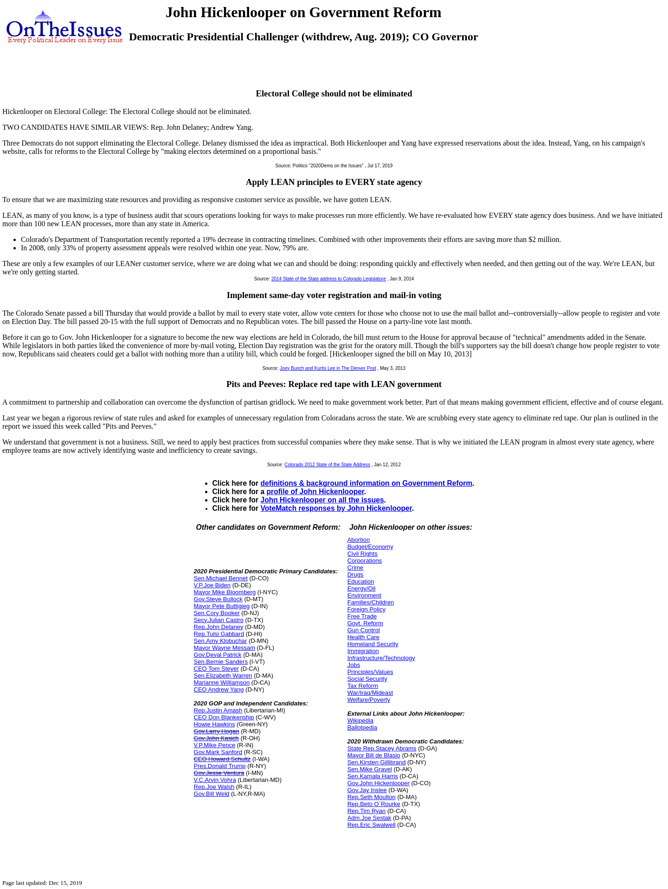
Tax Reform (362, 685)
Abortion (358, 539)
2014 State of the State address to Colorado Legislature (328, 278)
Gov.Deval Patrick (218, 654)
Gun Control (363, 630)
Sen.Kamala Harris (372, 776)
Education (360, 581)
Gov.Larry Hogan (216, 731)
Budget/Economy (370, 546)
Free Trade (362, 616)
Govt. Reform (365, 623)
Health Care (363, 637)
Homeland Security (372, 644)
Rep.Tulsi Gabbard (219, 633)
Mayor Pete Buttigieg (222, 606)
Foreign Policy (366, 609)
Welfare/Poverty (368, 699)
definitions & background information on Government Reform (367, 483)
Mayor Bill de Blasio (373, 755)
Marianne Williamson (222, 682)
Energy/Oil (361, 588)
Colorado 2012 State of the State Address (327, 464)
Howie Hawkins (214, 724)
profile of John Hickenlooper (316, 491)
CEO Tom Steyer (216, 668)
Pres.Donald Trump (220, 765)
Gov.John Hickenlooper (378, 783)
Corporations (364, 560)
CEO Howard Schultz (222, 759)
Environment (364, 595)
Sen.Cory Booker (217, 613)
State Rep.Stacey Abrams (382, 748)
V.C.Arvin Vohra (215, 779)
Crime (355, 567)
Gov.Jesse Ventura (219, 772)
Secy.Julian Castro (219, 619)
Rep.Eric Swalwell (371, 824)
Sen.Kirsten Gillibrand (376, 762)
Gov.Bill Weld (212, 793)
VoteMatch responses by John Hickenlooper (336, 508)
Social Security (367, 678)
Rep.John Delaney (219, 626)
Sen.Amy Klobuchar (220, 640)
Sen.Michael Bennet (221, 578)
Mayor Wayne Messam (224, 647)
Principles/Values (370, 671)
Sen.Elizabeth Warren (223, 675)
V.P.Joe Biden (212, 585)
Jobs (353, 664)
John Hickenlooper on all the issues (322, 500)
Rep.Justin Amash (218, 710)
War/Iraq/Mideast (370, 692)
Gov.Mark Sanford (218, 752)
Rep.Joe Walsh (214, 786)
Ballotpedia (362, 727)
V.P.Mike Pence (215, 745)
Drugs (355, 574)
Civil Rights (362, 553)
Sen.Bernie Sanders (221, 661)
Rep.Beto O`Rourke (373, 803)
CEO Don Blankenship (224, 717)
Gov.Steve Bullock (218, 599)
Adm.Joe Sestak (369, 817)
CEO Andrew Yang (219, 689)
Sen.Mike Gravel (369, 769)
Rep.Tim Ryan (366, 810)
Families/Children (370, 602)
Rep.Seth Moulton (371, 797)
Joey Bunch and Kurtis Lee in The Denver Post (328, 368)
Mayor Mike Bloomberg (225, 592)
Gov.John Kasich (216, 738)
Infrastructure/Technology (381, 657)
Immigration (363, 651)
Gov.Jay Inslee (367, 790)
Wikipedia (360, 720)
